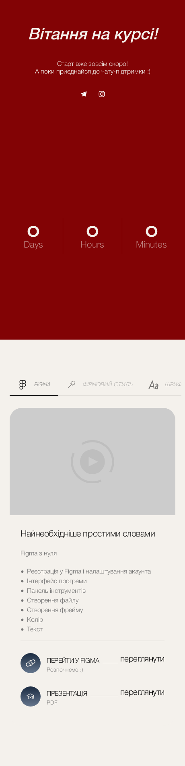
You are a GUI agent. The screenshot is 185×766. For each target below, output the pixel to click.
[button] (84, 94)
